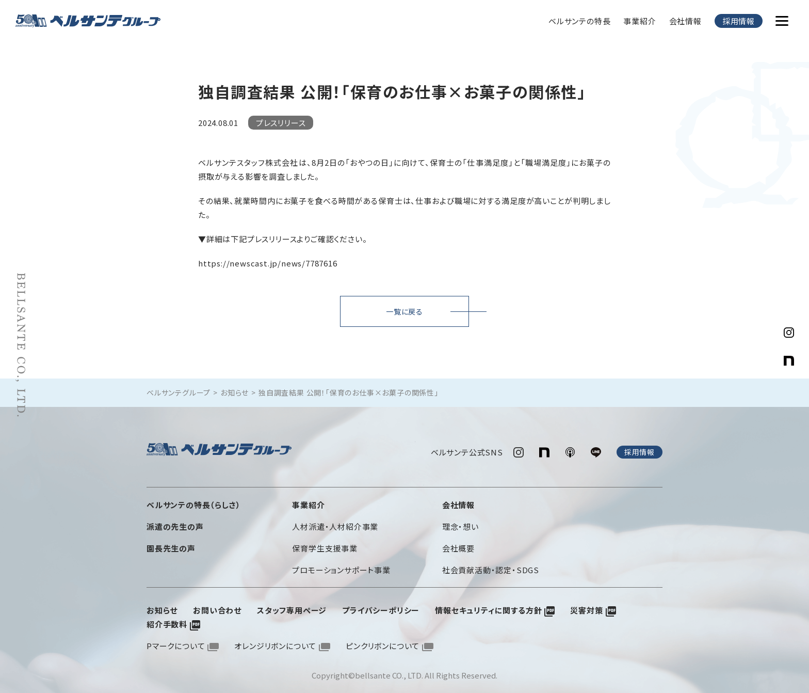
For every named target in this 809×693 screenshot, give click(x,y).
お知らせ (234, 392)
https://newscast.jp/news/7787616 (267, 263)
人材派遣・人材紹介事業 (335, 524)
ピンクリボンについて (382, 643)
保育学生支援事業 (324, 546)
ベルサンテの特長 (579, 20)
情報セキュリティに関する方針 (488, 608)
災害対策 (586, 608)
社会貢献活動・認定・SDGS (490, 567)
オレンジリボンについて (275, 643)
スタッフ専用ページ (292, 608)
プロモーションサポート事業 (341, 567)
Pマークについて (176, 643)
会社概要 (458, 546)
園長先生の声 (171, 546)
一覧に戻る (404, 311)
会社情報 (685, 20)
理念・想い (460, 524)
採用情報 (738, 20)
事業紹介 (639, 20)
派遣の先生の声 (175, 524)
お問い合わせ (217, 608)
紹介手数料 (167, 622)
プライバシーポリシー (380, 608)
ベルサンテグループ (179, 392)
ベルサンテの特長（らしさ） (193, 502)
